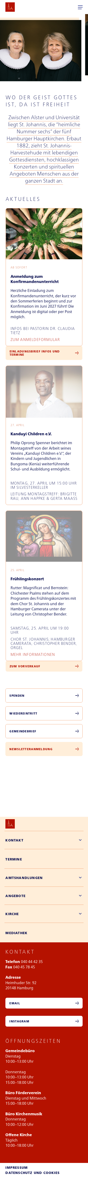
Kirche (12, 914)
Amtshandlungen (24, 877)
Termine (13, 859)
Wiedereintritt (23, 713)
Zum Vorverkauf (25, 666)
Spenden (16, 695)
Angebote (15, 896)
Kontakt (14, 840)
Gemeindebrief (22, 731)
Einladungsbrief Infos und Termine (35, 352)
